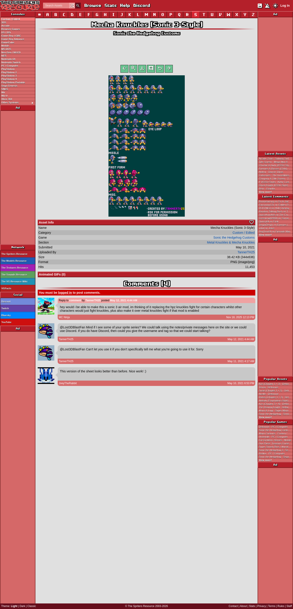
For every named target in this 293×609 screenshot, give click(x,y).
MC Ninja (64, 318)
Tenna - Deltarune (268, 387)
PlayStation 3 (9, 75)
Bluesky (6, 315)
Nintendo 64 (8, 59)
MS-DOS (6, 49)
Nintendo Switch (10, 62)
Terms (271, 606)
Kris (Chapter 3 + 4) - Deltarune (276, 404)
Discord (141, 5)
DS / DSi (6, 32)
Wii (3, 92)
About (243, 606)
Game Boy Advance (12, 39)
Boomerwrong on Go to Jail (273, 201)
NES (3, 55)
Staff (289, 606)
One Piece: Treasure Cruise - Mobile (276, 443)
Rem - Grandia (267, 188)
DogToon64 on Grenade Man (274, 231)
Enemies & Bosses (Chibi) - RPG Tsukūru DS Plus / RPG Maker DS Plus (276, 168)
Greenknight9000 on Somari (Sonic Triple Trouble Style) (276, 218)
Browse (92, 5)
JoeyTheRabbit (68, 384)
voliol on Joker (266, 228)
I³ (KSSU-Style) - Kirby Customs (276, 182)
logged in (65, 293)
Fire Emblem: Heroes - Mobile (275, 440)
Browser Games (10, 29)
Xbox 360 (6, 99)
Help (125, 5)
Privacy (261, 606)
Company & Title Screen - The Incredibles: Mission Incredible (276, 178)
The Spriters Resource (14, 254)
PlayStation (8, 69)
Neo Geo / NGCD (11, 52)
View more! (265, 192)
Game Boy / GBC (11, 35)
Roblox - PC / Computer (272, 453)
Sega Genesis (9, 85)
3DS (3, 22)
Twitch (5, 308)
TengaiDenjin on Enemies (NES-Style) (276, 225)
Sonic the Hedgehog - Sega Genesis (276, 456)
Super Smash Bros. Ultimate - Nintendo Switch (276, 446)
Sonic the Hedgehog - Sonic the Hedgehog (276, 414)
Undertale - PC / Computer (273, 436)
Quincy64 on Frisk (269, 221)
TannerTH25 (246, 253)
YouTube (6, 322)
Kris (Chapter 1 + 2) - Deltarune (276, 384)
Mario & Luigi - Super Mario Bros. (276, 410)
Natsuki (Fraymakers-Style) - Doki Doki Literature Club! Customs (276, 400)
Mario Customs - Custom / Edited (276, 433)
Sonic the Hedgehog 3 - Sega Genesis (276, 450)
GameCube (7, 42)
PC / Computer (9, 65)
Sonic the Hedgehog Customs (146, 33)
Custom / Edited (10, 19)
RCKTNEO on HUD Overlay (274, 208)
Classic (31, 606)
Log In (285, 5)
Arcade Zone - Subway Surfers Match (276, 158)
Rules (280, 606)
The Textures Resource (14, 267)
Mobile (5, 45)
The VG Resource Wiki (14, 281)
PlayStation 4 (9, 79)
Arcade (5, 25)
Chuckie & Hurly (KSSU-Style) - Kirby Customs (276, 165)
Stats (110, 5)
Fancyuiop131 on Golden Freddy (276, 205)
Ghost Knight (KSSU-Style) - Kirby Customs (276, 185)
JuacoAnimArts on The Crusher (276, 215)
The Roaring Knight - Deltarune (276, 407)
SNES (4, 89)
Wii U (4, 95)
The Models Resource (14, 261)
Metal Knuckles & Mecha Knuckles (231, 243)
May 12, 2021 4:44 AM (123, 301)
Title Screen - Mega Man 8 (273, 162)
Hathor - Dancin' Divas (271, 172)
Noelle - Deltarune (269, 394)
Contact (233, 606)
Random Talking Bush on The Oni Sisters (276, 211)
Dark (22, 606)
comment (75, 301)
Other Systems (18, 103)
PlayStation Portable (13, 82)
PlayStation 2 (9, 72)
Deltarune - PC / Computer (273, 426)
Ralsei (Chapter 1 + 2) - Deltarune (276, 397)
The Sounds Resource (14, 274)
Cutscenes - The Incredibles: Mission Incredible (276, 175)
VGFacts (6, 288)
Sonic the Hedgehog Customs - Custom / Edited (276, 430)
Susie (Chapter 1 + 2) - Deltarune (276, 390)
